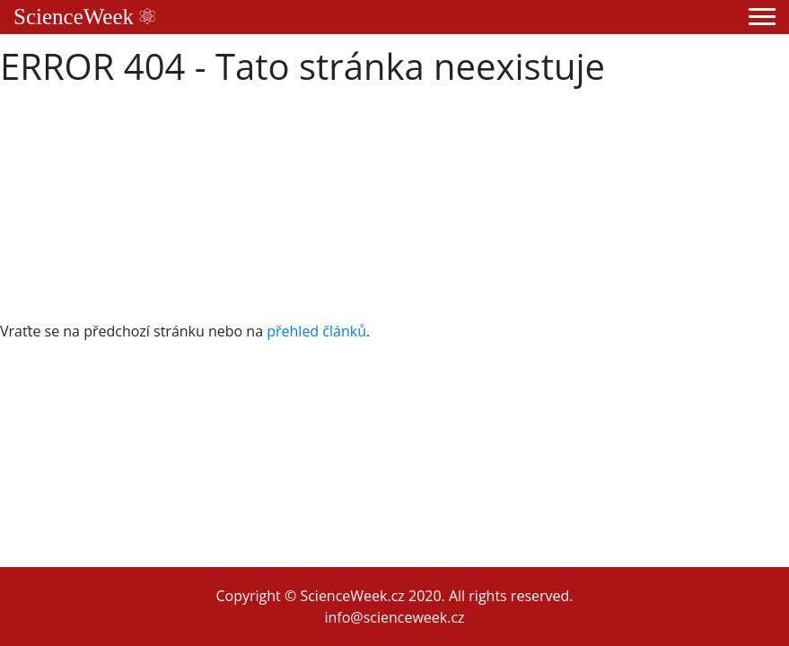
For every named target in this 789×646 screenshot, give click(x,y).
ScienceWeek (84, 16)
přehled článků (316, 331)
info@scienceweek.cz (394, 617)
